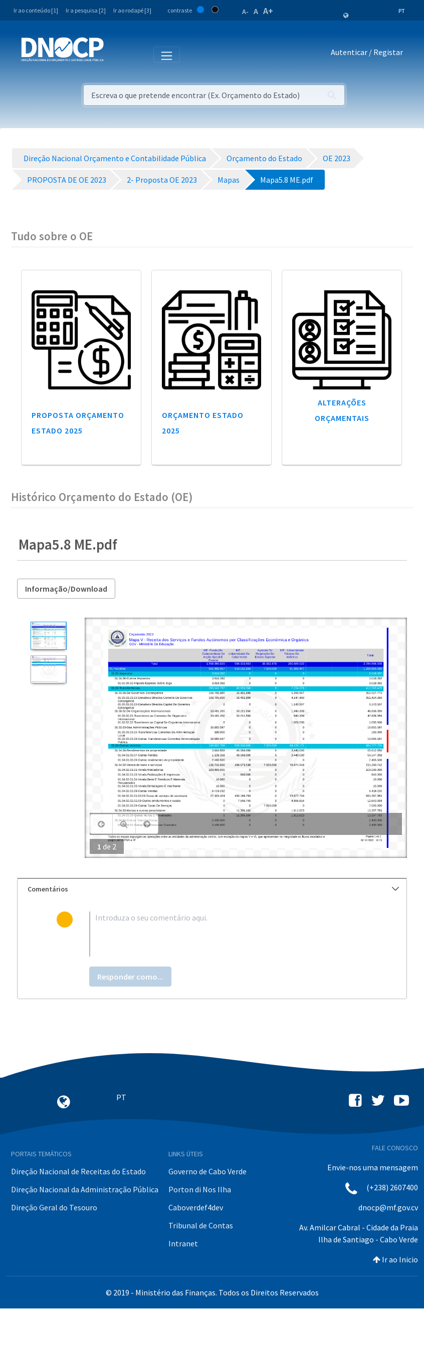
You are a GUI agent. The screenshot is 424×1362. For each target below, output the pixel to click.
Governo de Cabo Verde (207, 1171)
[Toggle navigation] (117, 54)
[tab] (212, 889)
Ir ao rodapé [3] (132, 10)
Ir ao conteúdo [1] (36, 10)
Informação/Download (66, 589)
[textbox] (228, 934)
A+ (268, 11)
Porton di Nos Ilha (199, 1189)
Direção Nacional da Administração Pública (84, 1189)
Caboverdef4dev (195, 1207)
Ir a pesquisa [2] (86, 10)
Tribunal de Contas (200, 1225)
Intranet (183, 1243)
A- (245, 11)
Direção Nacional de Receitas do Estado (78, 1171)
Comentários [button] (213, 888)
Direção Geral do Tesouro (54, 1207)
